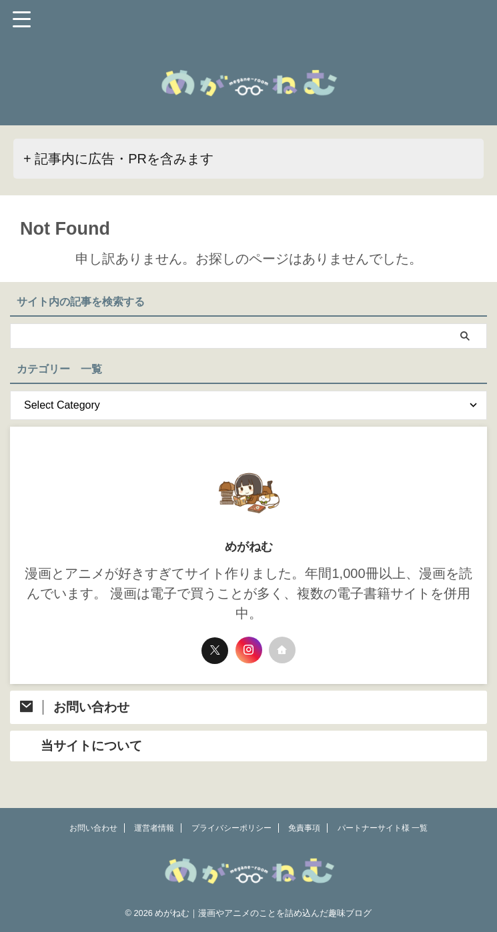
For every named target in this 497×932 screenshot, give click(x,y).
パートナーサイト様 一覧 (383, 828)
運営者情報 (154, 828)
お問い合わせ (93, 828)
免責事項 (304, 828)
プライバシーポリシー (231, 828)
